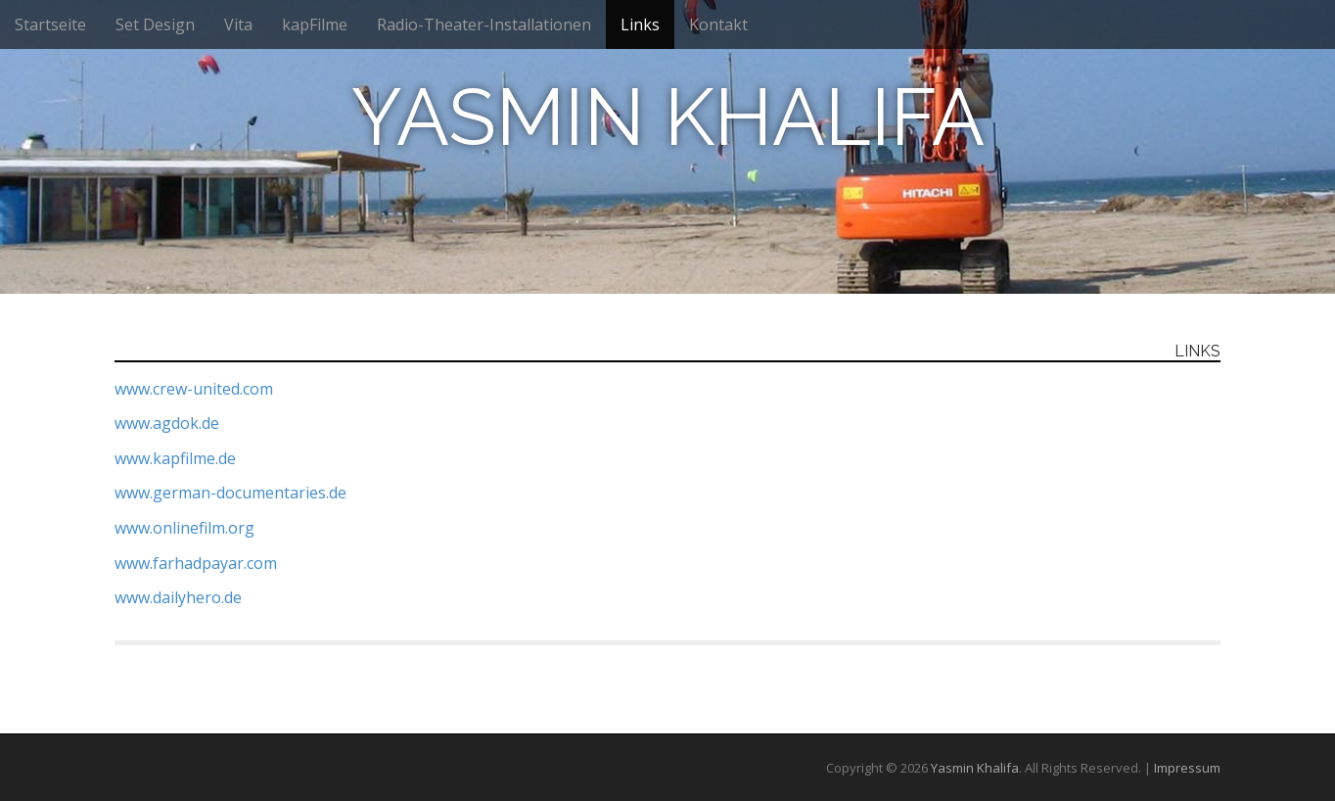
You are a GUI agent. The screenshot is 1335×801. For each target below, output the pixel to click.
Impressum (1187, 768)
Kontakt (718, 24)
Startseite (50, 24)
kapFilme (314, 24)
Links (640, 24)
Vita (238, 24)
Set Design (155, 24)
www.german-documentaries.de (230, 492)
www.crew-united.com (194, 389)
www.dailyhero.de (178, 597)
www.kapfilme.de (175, 458)
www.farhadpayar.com (196, 563)
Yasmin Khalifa (668, 117)
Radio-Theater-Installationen (484, 24)
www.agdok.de (167, 423)
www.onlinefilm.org (184, 528)
